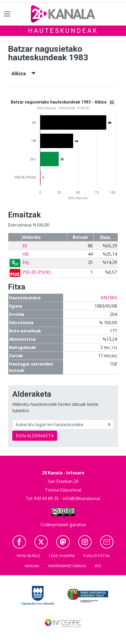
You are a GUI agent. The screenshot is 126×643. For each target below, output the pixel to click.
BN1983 (109, 298)
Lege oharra (61, 555)
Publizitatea (96, 555)
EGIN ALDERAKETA (35, 436)
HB (25, 254)
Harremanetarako (67, 565)
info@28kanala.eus (81, 498)
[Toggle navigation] (7, 14)
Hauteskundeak (63, 30)
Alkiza (23, 73)
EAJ (25, 262)
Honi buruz (28, 555)
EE (24, 246)
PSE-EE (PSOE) (36, 272)
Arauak (32, 565)
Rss (98, 565)
